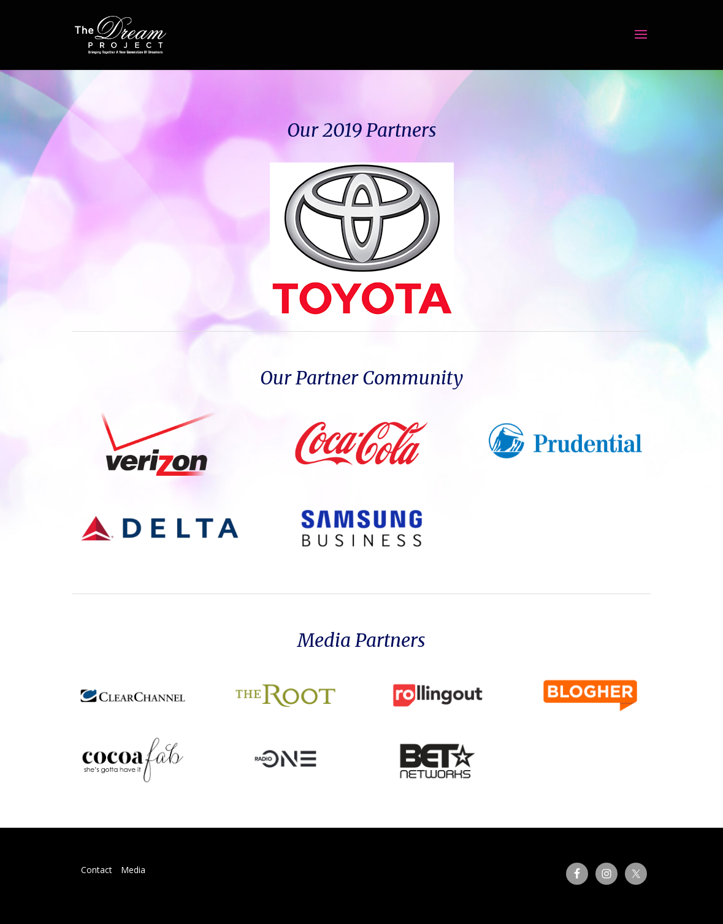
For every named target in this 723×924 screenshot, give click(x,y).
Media (133, 870)
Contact (96, 870)
